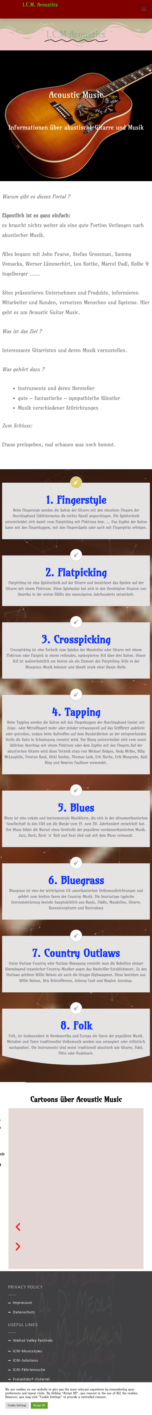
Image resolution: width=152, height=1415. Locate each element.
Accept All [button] (39, 1405)
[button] (144, 9)
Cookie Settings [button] (17, 1405)
